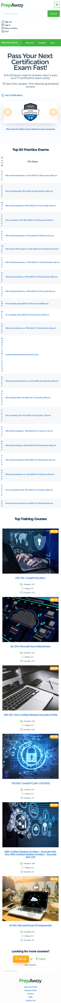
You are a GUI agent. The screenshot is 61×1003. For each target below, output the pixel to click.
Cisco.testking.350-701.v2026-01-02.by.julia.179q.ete (28, 415)
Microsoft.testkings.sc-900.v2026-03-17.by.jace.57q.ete (29, 431)
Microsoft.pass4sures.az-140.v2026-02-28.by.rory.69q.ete (29, 474)
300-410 (2, 490)
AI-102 (2, 249)
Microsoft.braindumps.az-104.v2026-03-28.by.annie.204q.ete (31, 175)
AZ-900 (2, 276)
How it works (9, 28)
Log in (5, 25)
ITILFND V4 (2, 397)
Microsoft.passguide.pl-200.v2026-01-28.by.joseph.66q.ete (30, 460)
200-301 (2, 191)
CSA (2, 503)
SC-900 (2, 431)
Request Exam (31, 990)
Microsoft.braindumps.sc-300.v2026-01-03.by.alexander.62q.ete (32, 262)
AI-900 (2, 205)
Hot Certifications (11, 95)
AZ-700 (2, 328)
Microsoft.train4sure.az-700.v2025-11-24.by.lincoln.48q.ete (30, 328)
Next (53, 112)
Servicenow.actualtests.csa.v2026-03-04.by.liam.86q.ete (29, 503)
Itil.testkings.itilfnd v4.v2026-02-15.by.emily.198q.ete (28, 397)
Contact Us (30, 1000)
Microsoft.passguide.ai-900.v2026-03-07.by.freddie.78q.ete (30, 205)
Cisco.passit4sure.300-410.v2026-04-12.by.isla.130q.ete (29, 490)
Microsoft (30, 43)
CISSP (2, 314)
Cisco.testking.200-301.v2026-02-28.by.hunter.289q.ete (29, 191)
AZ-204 (2, 445)
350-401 (2, 220)
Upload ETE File (30, 987)
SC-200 (2, 291)
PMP (2, 303)
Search (53, 13)
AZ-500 (2, 381)
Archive (30, 994)
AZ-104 (2, 175)
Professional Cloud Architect (2, 354)
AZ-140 (2, 474)
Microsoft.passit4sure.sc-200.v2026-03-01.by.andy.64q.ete (30, 291)
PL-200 (2, 460)
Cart (5, 31)
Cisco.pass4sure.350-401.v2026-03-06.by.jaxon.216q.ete (29, 220)
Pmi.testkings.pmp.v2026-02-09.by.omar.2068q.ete (27, 303)
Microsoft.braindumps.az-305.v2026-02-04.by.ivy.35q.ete (29, 235)
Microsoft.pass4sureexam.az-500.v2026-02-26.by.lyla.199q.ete (32, 381)
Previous (8, 112)
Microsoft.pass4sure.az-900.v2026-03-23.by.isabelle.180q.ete (31, 277)
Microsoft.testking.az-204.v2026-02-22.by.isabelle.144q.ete (30, 445)
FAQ (30, 997)
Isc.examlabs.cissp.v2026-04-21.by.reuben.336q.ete (27, 315)
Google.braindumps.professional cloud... (22, 354)
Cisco (52, 43)
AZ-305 (2, 235)
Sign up (6, 22)
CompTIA (42, 43)
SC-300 (2, 262)
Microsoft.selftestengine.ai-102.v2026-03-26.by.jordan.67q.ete (32, 249)
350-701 (2, 415)
